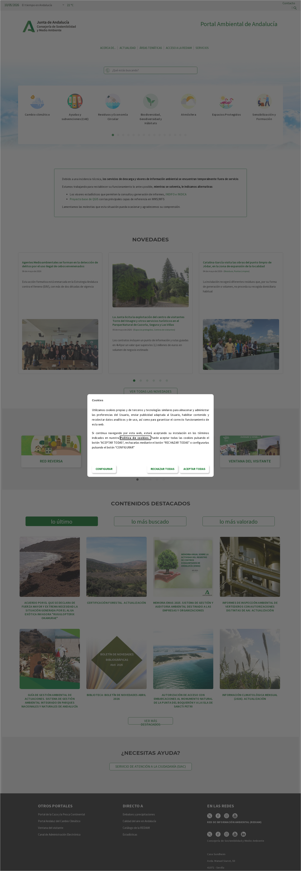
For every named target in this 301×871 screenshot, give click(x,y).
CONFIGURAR (104, 469)
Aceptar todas (194, 469)
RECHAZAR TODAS (162, 469)
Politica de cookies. (135, 438)
